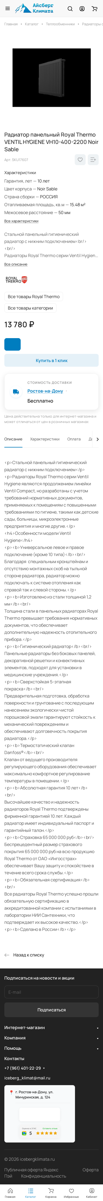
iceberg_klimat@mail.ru (27, 1078)
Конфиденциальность (43, 1176)
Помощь (12, 1048)
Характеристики (45, 439)
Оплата (74, 439)
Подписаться (52, 1010)
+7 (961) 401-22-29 (22, 1068)
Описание (13, 439)
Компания (15, 1038)
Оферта (91, 1170)
